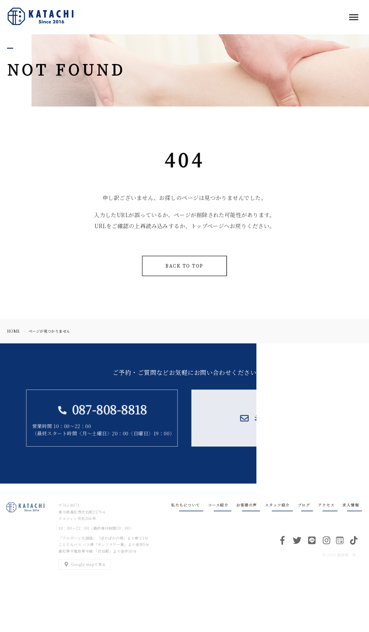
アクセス (326, 504)
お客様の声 (246, 504)
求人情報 (350, 504)
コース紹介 (218, 504)
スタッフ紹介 (277, 504)
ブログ (304, 504)
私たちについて (185, 504)
